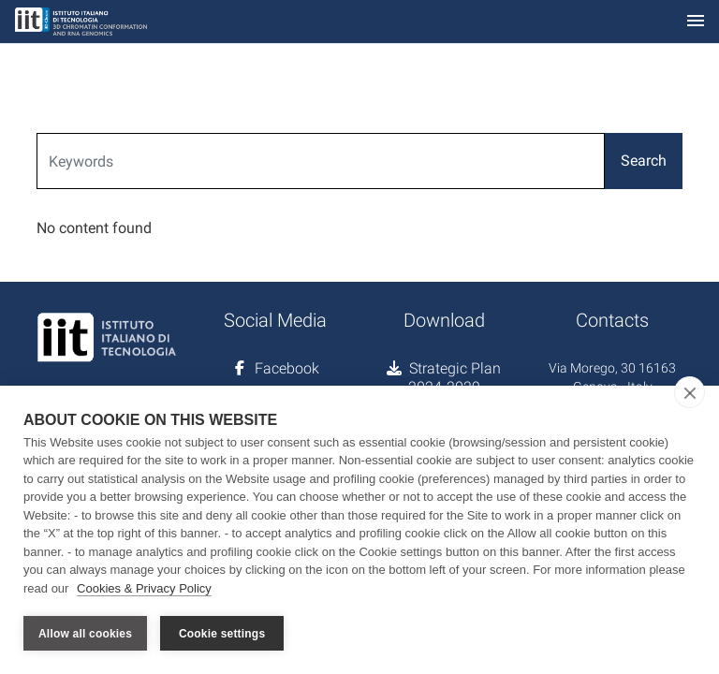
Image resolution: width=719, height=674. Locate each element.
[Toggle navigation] (695, 22)
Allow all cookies (85, 633)
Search (644, 160)
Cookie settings (222, 633)
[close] (689, 392)
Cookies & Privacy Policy (144, 588)
